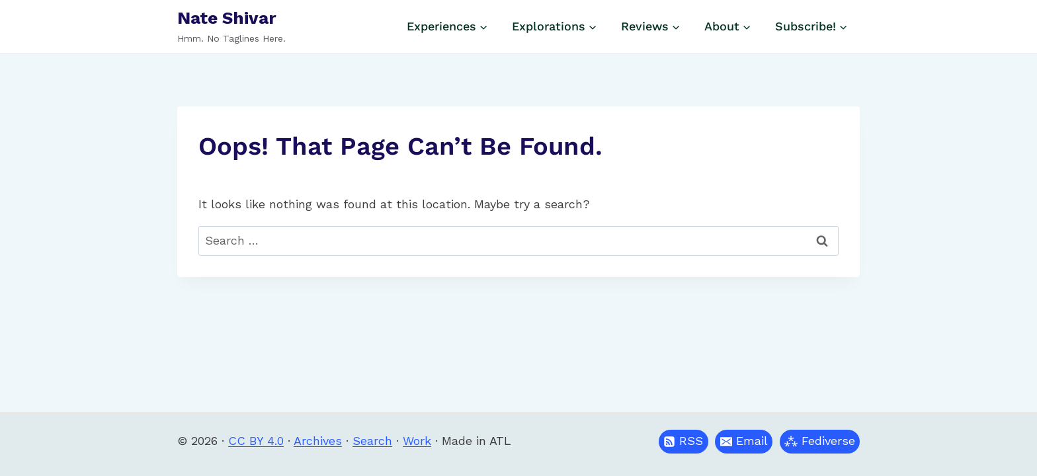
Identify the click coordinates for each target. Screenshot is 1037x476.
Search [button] (372, 441)
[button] (743, 442)
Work (417, 441)
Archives (318, 441)
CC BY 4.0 (256, 441)
